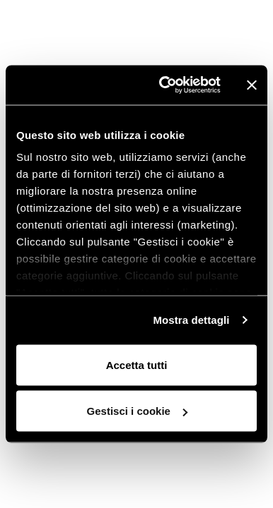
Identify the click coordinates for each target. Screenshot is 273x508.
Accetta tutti (137, 364)
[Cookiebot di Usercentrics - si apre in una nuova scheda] (165, 85)
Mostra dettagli (191, 320)
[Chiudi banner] (252, 85)
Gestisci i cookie (137, 411)
